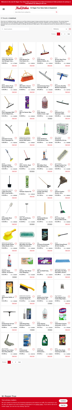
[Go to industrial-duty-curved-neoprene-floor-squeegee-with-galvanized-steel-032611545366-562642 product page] (62, 55)
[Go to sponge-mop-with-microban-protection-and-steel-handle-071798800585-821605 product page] (9, 161)
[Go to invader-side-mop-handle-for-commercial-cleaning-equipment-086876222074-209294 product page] (45, 187)
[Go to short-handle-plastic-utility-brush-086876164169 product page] (9, 240)
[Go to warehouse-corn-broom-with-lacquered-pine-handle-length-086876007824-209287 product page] (27, 134)
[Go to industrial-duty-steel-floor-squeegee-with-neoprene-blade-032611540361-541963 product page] (45, 81)
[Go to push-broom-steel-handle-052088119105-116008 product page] (27, 213)
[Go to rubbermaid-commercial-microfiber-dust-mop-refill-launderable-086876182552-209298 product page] (27, 240)
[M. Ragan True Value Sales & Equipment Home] (22, 8)
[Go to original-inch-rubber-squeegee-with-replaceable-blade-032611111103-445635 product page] (9, 319)
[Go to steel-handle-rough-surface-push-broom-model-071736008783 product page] (27, 161)
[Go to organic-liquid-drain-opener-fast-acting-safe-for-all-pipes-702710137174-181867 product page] (9, 266)
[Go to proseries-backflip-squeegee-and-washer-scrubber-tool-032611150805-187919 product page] (62, 81)
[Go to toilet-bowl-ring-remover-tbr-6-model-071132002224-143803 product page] (27, 319)
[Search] (57, 12)
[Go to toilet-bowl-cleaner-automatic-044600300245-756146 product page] (62, 319)
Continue (63, 400)
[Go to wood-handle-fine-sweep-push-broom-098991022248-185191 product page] (27, 55)
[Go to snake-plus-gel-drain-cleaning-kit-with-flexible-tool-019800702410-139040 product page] (62, 346)
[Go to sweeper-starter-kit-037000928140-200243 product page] (27, 187)
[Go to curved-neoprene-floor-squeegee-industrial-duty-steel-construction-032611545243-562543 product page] (9, 134)
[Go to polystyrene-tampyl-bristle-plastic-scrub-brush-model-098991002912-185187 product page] (62, 240)
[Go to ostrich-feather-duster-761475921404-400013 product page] (62, 187)
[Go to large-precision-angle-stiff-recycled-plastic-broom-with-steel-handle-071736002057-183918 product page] (62, 213)
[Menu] (4, 9)
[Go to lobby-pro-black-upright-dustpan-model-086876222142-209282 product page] (9, 187)
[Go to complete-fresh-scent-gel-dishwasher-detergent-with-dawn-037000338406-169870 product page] (45, 346)
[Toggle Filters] (70, 29)
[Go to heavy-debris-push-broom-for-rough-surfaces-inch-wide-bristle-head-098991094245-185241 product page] (9, 81)
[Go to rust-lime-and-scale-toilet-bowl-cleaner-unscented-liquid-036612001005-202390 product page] (45, 293)
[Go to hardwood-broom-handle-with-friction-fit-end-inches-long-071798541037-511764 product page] (45, 213)
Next (69, 34)
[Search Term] (36, 12)
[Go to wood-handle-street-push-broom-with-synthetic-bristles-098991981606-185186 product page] (27, 81)
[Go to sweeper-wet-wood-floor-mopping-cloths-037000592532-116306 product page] (27, 266)
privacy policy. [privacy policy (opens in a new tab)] (39, 404)
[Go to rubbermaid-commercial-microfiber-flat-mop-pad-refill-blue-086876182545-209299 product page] (62, 266)
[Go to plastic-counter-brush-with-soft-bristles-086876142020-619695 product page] (27, 293)
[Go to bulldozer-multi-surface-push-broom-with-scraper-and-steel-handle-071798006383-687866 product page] (45, 134)
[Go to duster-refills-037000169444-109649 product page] (9, 293)
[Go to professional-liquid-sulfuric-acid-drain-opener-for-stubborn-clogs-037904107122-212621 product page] (45, 319)
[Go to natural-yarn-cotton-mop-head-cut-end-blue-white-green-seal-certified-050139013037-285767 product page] (62, 293)
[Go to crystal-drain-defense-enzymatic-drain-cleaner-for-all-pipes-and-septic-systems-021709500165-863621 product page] (45, 240)
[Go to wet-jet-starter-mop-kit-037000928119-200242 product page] (27, 108)
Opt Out (63, 405)
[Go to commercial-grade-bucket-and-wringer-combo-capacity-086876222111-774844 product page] (9, 55)
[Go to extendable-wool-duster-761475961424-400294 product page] (9, 213)
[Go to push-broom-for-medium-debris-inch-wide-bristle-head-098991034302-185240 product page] (45, 55)
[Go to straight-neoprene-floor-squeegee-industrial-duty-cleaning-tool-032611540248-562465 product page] (62, 108)
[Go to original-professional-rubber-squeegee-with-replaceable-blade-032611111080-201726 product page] (27, 346)
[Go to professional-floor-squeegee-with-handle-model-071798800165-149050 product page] (9, 108)
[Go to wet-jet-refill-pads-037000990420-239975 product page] (45, 266)
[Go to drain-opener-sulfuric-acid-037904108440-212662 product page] (45, 108)
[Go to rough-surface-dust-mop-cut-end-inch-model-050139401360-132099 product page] (62, 161)
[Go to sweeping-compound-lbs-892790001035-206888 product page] (62, 134)
